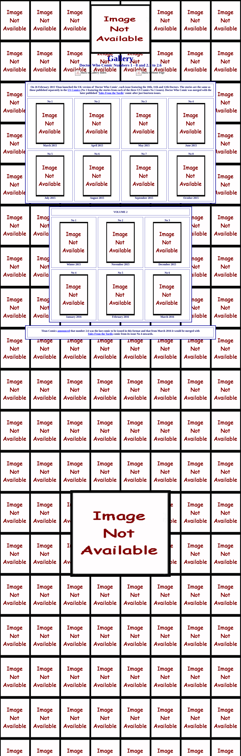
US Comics (74, 90)
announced (63, 330)
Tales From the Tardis (111, 93)
